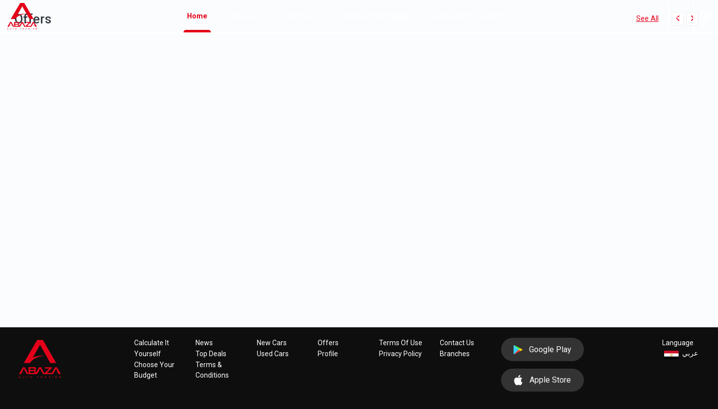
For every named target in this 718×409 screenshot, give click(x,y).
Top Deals (210, 354)
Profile (328, 354)
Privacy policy (400, 354)
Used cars (301, 16)
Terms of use (400, 343)
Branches (455, 354)
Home (199, 15)
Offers (328, 343)
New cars (245, 16)
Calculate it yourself (468, 16)
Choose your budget (376, 16)
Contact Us (457, 343)
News (204, 343)
